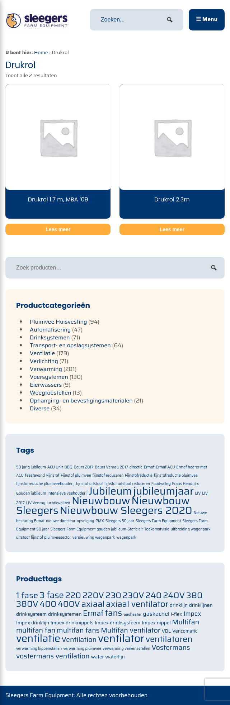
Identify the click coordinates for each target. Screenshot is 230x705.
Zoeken (214, 268)
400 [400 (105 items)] (47, 603)
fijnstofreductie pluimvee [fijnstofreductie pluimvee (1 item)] (176, 475)
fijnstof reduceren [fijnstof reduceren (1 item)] (108, 475)
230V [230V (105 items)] (133, 595)
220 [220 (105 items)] (73, 595)
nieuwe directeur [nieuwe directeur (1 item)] (60, 521)
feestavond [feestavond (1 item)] (35, 475)
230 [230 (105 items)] (113, 595)
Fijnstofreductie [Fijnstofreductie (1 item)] (138, 475)
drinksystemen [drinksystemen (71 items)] (64, 614)
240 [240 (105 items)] (153, 595)
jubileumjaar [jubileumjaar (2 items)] (163, 491)
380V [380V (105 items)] (27, 603)
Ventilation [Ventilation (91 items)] (79, 639)
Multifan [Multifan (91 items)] (186, 622)
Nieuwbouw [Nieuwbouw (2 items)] (101, 500)
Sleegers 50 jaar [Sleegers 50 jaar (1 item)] (119, 521)
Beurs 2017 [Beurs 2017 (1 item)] (83, 467)
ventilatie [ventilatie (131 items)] (38, 638)
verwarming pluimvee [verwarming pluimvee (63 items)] (82, 649)
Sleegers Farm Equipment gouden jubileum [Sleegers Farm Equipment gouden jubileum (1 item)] (88, 529)
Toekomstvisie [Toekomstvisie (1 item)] (156, 529)
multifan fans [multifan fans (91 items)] (78, 630)
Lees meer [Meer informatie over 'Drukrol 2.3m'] (172, 229)
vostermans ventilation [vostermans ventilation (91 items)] (53, 656)
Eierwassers (46, 384)
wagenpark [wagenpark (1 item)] (126, 537)
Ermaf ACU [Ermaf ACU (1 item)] (165, 467)
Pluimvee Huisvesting (58, 321)
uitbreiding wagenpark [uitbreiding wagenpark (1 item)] (191, 529)
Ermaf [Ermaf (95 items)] (93, 613)
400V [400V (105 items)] (69, 603)
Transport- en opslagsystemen (70, 345)
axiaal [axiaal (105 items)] (93, 603)
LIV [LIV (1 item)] (198, 493)
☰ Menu (206, 19)
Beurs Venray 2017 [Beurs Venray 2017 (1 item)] (111, 467)
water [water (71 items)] (97, 657)
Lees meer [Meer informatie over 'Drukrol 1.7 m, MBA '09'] (58, 229)
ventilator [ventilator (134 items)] (121, 638)
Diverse (40, 408)
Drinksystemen (50, 337)
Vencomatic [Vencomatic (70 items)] (184, 631)
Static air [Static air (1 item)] (135, 529)
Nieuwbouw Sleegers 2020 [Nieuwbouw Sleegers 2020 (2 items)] (126, 510)
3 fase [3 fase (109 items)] (51, 595)
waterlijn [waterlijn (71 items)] (115, 657)
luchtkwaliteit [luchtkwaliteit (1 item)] (58, 503)
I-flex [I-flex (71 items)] (176, 614)
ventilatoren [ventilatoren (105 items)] (169, 639)
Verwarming (46, 369)
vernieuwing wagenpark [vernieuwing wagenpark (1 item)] (93, 537)
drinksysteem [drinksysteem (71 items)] (31, 614)
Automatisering (50, 329)
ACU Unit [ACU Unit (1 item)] (55, 467)
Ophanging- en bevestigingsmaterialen (81, 400)
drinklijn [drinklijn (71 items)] (179, 605)
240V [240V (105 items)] (174, 595)
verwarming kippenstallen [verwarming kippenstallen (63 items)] (39, 649)
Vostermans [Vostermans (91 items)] (170, 647)
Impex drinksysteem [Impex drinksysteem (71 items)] (117, 623)
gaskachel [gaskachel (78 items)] (156, 613)
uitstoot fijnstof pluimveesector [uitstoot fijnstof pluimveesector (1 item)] (43, 537)
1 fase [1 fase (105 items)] (27, 595)
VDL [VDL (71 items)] (166, 631)
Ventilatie (42, 353)
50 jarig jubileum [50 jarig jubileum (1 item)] (31, 467)
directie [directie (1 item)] (136, 467)
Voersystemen (49, 376)
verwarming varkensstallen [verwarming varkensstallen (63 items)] (126, 649)
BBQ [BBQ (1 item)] (68, 467)
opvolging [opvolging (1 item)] (85, 521)
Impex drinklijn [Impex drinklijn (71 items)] (32, 623)
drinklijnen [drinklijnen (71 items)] (201, 605)
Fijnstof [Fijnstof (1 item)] (53, 475)
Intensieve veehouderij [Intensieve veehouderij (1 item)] (67, 493)
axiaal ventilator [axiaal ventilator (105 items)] (137, 603)
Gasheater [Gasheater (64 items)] (132, 614)
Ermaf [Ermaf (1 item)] (149, 467)
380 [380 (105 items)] (194, 595)
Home (41, 52)
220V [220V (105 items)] (93, 595)
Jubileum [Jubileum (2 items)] (110, 491)
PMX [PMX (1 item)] (99, 521)
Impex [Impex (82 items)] (192, 613)
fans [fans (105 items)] (113, 612)
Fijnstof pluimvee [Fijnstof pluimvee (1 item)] (76, 475)
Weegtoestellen (50, 392)
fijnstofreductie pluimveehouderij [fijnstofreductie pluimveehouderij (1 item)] (45, 484)
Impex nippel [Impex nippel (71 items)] (156, 623)
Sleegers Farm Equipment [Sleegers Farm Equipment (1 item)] (158, 521)
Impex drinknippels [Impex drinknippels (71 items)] (72, 623)
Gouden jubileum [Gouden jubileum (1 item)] (31, 493)
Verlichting (44, 361)
